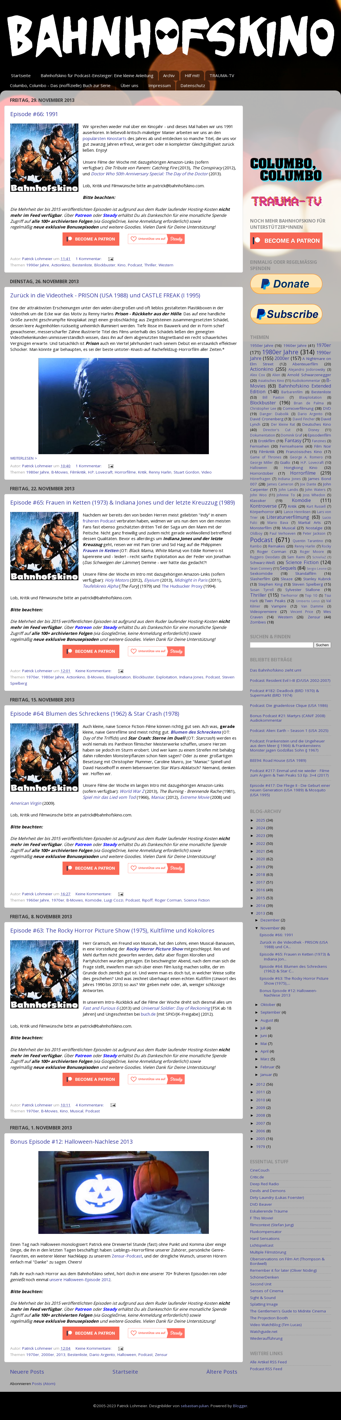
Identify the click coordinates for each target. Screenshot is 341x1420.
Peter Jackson (314, 533)
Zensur (161, 1354)
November (271, 928)
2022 (261, 843)
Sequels (288, 568)
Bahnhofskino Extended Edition (290, 389)
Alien (276, 375)
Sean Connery (261, 568)
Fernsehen (259, 446)
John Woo (258, 495)
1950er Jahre (261, 345)
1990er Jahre (37, 264)
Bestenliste (82, 264)
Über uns (129, 85)
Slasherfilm (260, 578)
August (267, 1020)
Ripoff (147, 900)
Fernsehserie (291, 446)
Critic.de (257, 1177)
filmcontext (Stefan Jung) (272, 1224)
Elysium (151, 580)
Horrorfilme (125, 472)
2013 (60, 1354)
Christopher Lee (263, 408)
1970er (32, 677)
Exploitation (166, 677)
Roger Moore (312, 551)
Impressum (159, 85)
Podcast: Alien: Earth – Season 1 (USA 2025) (289, 730)
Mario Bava (277, 522)
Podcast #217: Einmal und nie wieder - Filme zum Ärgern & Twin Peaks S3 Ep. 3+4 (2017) (289, 773)
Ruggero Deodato (265, 557)
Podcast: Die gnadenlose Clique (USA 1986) (289, 705)
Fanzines (319, 441)
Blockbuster (104, 264)
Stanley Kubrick (317, 578)
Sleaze (287, 578)
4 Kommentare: (90, 1105)
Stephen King (270, 584)
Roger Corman (168, 900)
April (265, 1051)
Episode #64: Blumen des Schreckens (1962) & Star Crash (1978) (94, 713)
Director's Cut (276, 429)
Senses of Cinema (266, 1290)
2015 (261, 897)
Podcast (135, 264)
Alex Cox (257, 375)
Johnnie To (286, 495)
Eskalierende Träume (269, 1211)
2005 (261, 1138)
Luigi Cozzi (113, 900)
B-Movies (59, 472)
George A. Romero (306, 457)
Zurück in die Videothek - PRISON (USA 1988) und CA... (294, 944)
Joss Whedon (314, 495)
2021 (261, 851)
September (271, 1012)
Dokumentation (262, 435)
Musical (76, 1111)
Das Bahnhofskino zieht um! (275, 670)
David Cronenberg (266, 418)
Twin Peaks (275, 600)
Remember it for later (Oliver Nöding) (283, 1270)
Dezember (271, 920)
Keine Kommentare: (94, 670)
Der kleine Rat (283, 424)
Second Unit (260, 1284)
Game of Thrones (265, 457)
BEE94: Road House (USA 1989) (278, 760)
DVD (327, 408)
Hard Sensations (265, 1238)
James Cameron (280, 484)
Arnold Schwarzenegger (309, 374)
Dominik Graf (291, 435)
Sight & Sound (263, 1297)
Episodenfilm (319, 435)
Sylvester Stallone (302, 589)
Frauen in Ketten (100, 550)
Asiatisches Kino (271, 380)
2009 (261, 1107)
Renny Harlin (160, 472)
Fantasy (293, 440)
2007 (261, 1123)
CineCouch (259, 1170)
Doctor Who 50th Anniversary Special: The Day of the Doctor (149, 173)
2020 (261, 858)
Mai (264, 1043)
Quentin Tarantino (308, 540)
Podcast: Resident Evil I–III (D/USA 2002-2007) (290, 680)
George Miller (261, 462)
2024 (261, 827)
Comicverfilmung (298, 408)
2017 (261, 882)
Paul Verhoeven (283, 533)
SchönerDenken (264, 1277)
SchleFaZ (319, 557)
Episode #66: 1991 (34, 114)
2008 (261, 1115)
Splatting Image (264, 1304)
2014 (261, 905)
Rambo (256, 546)
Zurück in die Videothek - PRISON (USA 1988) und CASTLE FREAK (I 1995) (105, 295)
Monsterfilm (261, 527)
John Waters (315, 489)
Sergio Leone (317, 568)
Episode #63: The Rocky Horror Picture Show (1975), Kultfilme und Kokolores (112, 930)
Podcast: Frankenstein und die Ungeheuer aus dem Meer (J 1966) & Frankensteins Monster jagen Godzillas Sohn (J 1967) (287, 745)
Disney (313, 429)
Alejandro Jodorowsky (306, 369)
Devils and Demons (268, 1190)
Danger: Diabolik (274, 413)
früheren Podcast (99, 521)
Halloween (126, 1354)
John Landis (288, 489)
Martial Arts (309, 522)
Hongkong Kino (301, 467)
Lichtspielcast (261, 1245)
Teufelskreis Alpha (100, 586)
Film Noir (322, 446)
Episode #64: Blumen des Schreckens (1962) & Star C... (293, 969)
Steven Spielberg (307, 584)
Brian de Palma (308, 403)
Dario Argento (102, 1354)
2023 (261, 835)
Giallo (285, 462)
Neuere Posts (27, 1371)
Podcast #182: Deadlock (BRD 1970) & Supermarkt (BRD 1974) (284, 693)
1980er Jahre (37, 472)
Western (166, 264)
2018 (261, 874)
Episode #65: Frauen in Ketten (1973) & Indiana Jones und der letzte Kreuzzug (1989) (122, 502)
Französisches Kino (304, 451)
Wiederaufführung (266, 1338)
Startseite (21, 75)
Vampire (278, 606)
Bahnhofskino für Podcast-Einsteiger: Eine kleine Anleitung (97, 75)
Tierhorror (289, 595)
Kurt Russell (316, 506)
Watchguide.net (263, 1331)
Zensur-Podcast (127, 1256)
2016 (261, 889)
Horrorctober (261, 473)
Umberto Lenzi (308, 601)
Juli (264, 1027)
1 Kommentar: (89, 258)
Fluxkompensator (266, 1231)
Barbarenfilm (292, 392)
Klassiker (258, 500)
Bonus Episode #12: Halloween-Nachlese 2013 (71, 1141)
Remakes (276, 546)
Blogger (240, 1405)
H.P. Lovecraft (100, 472)
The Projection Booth (269, 1317)
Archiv (169, 75)
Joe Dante (308, 484)
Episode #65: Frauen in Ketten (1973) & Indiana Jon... (295, 956)
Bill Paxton (273, 397)
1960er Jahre (37, 900)
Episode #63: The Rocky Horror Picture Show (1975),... (294, 980)
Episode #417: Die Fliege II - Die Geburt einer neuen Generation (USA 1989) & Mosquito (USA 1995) (290, 790)
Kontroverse (263, 506)
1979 (261, 1146)
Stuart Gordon (186, 472)
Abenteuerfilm (305, 364)
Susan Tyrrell (262, 589)
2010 (261, 1099)
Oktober (268, 1004)
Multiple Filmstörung (268, 1252)
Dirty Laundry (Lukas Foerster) (277, 1197)
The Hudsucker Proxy (181, 586)
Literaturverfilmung (288, 517)
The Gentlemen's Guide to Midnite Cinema (288, 1311)
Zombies (258, 622)
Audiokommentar (306, 380)
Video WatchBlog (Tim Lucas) (276, 1324)
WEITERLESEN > (23, 458)
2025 (261, 820)
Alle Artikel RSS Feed (268, 1362)
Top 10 (311, 595)
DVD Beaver (261, 1204)
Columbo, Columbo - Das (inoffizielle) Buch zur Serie (60, 85)
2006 (261, 1130)
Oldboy (256, 533)
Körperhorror (262, 511)
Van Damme (312, 606)
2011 (261, 1091)
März (266, 1058)
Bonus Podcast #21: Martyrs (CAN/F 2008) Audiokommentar (287, 718)
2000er (47, 1354)
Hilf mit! (192, 75)
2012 (261, 1084)
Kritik (142, 472)
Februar (268, 1066)
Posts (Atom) (43, 1383)
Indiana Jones (191, 677)
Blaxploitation (118, 677)
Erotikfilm (266, 440)
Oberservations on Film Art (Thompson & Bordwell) (287, 1261)
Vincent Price (301, 611)
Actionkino (60, 264)
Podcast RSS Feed (266, 1368)
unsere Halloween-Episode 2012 (80, 1279)
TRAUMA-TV (221, 75)
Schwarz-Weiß (262, 562)
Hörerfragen (260, 478)
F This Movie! (261, 1218)
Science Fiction (197, 900)
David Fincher (304, 419)
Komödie (93, 900)
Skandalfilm (305, 573)
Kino (122, 264)
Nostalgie (314, 527)
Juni (264, 1035)
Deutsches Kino (316, 424)
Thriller (150, 264)
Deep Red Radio (264, 1183)
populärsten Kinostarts (104, 138)
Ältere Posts (222, 1371)
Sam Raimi (296, 557)
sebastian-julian (195, 1405)
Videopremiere (263, 611)
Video (206, 472)
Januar (267, 1074)
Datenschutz (192, 85)
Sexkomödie (261, 573)
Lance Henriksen (297, 511)
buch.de (148, 1014)
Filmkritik (78, 472)
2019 (261, 866)
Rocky (326, 546)
